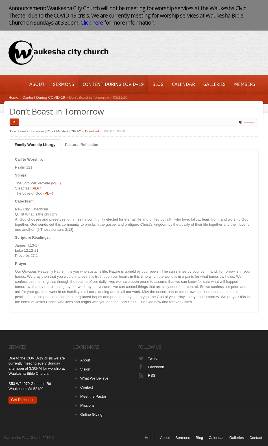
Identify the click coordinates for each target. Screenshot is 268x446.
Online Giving (91, 414)
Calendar (183, 84)
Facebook (156, 367)
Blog (158, 84)
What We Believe (94, 378)
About (37, 84)
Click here (91, 22)
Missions (87, 405)
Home (13, 97)
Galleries (214, 84)
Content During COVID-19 (113, 84)
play (14, 122)
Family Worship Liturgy (35, 145)
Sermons (63, 84)
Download (92, 131)
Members (244, 84)
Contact (86, 387)
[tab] (35, 144)
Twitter (153, 358)
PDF (56, 183)
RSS (152, 375)
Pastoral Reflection (81, 145)
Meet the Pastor (93, 396)
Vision (85, 369)
